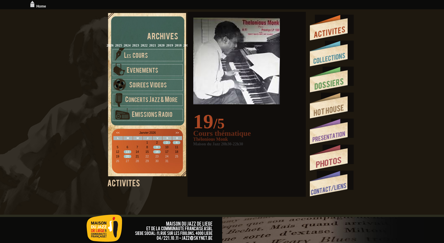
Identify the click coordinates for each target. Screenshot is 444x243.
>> (177, 132)
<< (118, 132)
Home (37, 6)
